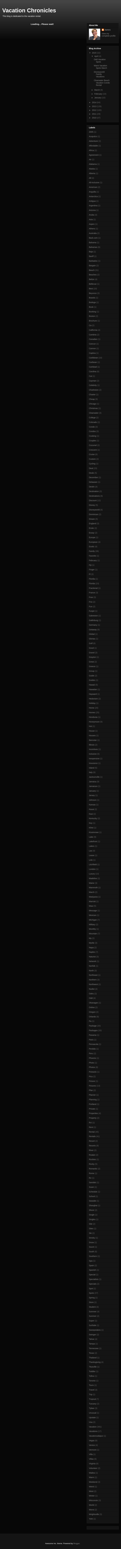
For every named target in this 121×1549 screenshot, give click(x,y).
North (91, 970)
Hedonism (93, 699)
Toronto (92, 1381)
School (92, 1196)
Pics (91, 1076)
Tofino (91, 1376)
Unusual (92, 1413)
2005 (91, 132)
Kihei (91, 828)
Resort (92, 1141)
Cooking (92, 436)
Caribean (93, 362)
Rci (90, 1122)
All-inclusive (94, 182)
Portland (92, 1104)
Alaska (92, 169)
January (98, 98)
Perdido (92, 1049)
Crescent (93, 450)
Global (92, 634)
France (92, 593)
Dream (92, 519)
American (93, 187)
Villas (91, 1459)
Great (91, 662)
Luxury (92, 874)
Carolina (92, 371)
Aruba (91, 215)
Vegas (91, 1440)
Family (92, 551)
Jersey (92, 795)
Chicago (92, 404)
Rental (92, 1132)
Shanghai (93, 1205)
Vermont (92, 1450)
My (90, 938)
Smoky (92, 1238)
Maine (91, 883)
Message (93, 910)
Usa (90, 1422)
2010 (94, 118)
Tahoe (91, 1339)
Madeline (93, 878)
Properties (93, 1113)
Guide (91, 676)
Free (91, 597)
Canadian (93, 339)
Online (92, 1007)
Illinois (91, 745)
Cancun (92, 344)
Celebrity (93, 385)
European (93, 542)
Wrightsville (94, 1514)
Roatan (92, 1155)
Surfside (92, 1325)
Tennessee (93, 1348)
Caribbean (93, 358)
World (91, 1505)
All (90, 178)
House (92, 731)
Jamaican (93, 786)
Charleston (93, 390)
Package (93, 1026)
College (92, 417)
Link (91, 860)
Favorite (92, 556)
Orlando (92, 1017)
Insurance (93, 763)
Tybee (91, 1408)
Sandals (92, 1182)
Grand (91, 652)
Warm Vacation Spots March (100, 66)
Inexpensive (94, 758)
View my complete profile (109, 34)
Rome (91, 1173)
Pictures (92, 1086)
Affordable (93, 146)
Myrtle (91, 943)
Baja (91, 252)
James (108, 30)
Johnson (92, 800)
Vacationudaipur (96, 1436)
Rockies (92, 1159)
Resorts (92, 1146)
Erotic (91, 528)
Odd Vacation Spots (100, 60)
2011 (94, 114)
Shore (91, 1210)
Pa (90, 1021)
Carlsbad (93, 367)
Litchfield (93, 864)
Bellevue (93, 284)
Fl (90, 574)
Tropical (92, 1399)
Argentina (93, 205)
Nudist (92, 989)
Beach (92, 270)
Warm (91, 1477)
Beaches (93, 275)
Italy (91, 772)
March (97, 90)
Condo (92, 427)
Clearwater (93, 413)
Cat (90, 376)
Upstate (92, 1417)
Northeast (93, 975)
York (91, 1519)
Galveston (93, 616)
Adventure (93, 141)
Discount (93, 500)
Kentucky (93, 818)
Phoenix (92, 1058)
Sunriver (92, 1316)
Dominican (93, 514)
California (93, 330)
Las (90, 851)
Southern (93, 1256)
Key (90, 823)
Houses (92, 735)
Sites (91, 1228)
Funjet (91, 611)
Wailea (92, 1473)
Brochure (93, 321)
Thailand (93, 1358)
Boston (92, 316)
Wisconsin (93, 1500)
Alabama (93, 164)
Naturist (92, 957)
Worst (91, 1510)
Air (90, 159)
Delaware (93, 482)
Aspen (92, 224)
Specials (92, 1284)
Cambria (92, 335)
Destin (92, 487)
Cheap (92, 399)
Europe (92, 537)
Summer (92, 1311)
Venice (92, 1445)
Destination (94, 491)
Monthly (92, 929)
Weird (91, 1486)
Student (92, 1307)
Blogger (76, 1543)
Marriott (92, 901)
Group (91, 671)
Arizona (92, 210)
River (91, 1150)
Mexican (92, 915)
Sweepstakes (95, 1330)
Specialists (93, 1279)
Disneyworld (94, 510)
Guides (92, 680)
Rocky (91, 1164)
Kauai (91, 809)
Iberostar (93, 740)
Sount (91, 1247)
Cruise (92, 454)
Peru (91, 1053)
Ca (90, 325)
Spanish (92, 1270)
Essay (91, 533)
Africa (91, 150)
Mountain (93, 933)
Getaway (93, 629)
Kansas (92, 805)
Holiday (92, 703)
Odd (91, 998)
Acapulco (93, 136)
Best (91, 288)
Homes (92, 712)
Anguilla (92, 192)
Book (91, 307)
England (92, 523)
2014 (94, 102)
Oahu (91, 993)
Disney (92, 505)
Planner (92, 1095)
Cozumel (93, 445)
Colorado (93, 422)
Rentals (92, 1136)
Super (91, 1321)
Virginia (92, 1463)
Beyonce (93, 293)
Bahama (92, 242)
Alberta (92, 173)
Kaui (91, 814)
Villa (91, 1454)
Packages (93, 1030)
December (93, 477)
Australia (93, 233)
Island (91, 768)
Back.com (93, 238)
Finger (92, 569)
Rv (90, 1178)
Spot (91, 1288)
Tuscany (92, 1404)
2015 (94, 53)
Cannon (92, 348)
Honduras (93, 717)
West (91, 1491)
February (98, 94)
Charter (92, 394)
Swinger (92, 1334)
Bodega (92, 302)
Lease (91, 855)
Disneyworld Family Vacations (99, 74)
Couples (92, 440)
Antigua (92, 201)
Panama (92, 1035)
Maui (91, 906)
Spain (91, 1265)
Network (92, 961)
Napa (91, 947)
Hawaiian (93, 689)
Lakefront (93, 841)
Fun (90, 606)
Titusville (93, 1367)
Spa (90, 1261)
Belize (91, 279)
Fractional (93, 588)
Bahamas (93, 247)
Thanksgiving (95, 1362)
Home (91, 708)
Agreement (93, 155)
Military (92, 924)
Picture (92, 1081)
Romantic (93, 1169)
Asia (91, 219)
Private (92, 1109)
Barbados (93, 261)
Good (91, 648)
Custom (92, 459)
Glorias (92, 639)
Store (91, 1302)
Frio (90, 602)
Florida (92, 583)
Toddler (92, 1371)
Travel (91, 1390)
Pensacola (93, 1044)
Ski (90, 1233)
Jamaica (92, 781)
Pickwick (93, 1072)
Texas (91, 1353)
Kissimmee (93, 832)
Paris (91, 1040)
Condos (92, 431)
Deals (91, 473)
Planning (93, 1099)
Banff (91, 256)
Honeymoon (94, 722)
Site (90, 1224)
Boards (92, 298)
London (92, 869)
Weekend (93, 1482)
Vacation (92, 1427)
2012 (94, 110)
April (96, 56)
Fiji (90, 565)
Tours (91, 1385)
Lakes (91, 846)
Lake (91, 837)
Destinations (94, 496)
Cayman (92, 381)
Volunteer (93, 1468)
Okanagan (93, 1003)
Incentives (93, 749)
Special (92, 1274)
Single (91, 1215)
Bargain (92, 265)
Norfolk (92, 966)
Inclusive (93, 754)
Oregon (92, 1012)
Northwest (93, 984)
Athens (92, 228)
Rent (91, 1127)
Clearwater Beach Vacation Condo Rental (102, 82)
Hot (90, 726)
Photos (92, 1067)
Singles (92, 1219)
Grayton (92, 657)
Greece (92, 666)
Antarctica (93, 196)
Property (92, 1118)
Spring (92, 1298)
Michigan (93, 920)
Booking (92, 312)
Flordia (92, 579)
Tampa (92, 1344)
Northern (93, 980)
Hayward (93, 694)
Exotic (91, 546)
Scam (91, 1187)
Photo (91, 1063)
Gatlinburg (93, 620)
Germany (93, 625)
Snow (91, 1242)
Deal (91, 468)
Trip (90, 1394)
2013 (94, 106)
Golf (91, 643)
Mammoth (93, 887)
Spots (91, 1293)
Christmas (93, 408)
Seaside (92, 1201)
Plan (91, 1090)
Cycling (92, 464)
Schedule (93, 1192)
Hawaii (92, 685)
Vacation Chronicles (29, 10)
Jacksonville (94, 777)
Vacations (93, 1431)
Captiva (92, 353)
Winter (92, 1496)
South (91, 1251)
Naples (92, 952)
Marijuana (93, 897)
